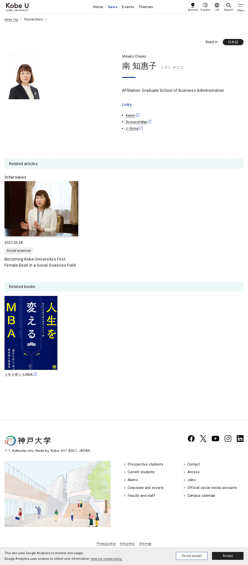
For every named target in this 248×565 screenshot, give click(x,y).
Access (193, 473)
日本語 (232, 42)
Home (99, 6)
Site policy (127, 544)
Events (129, 6)
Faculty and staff (141, 495)
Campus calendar (201, 495)
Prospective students (145, 465)
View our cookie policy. (107, 558)
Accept (228, 556)
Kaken (131, 115)
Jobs (191, 480)
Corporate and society (146, 488)
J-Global (133, 128)
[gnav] (241, 7)
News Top (12, 19)
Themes (147, 6)
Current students (141, 473)
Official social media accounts (212, 488)
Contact (193, 465)
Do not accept (192, 556)
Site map (146, 544)
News (114, 6)
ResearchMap (137, 122)
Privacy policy (105, 544)
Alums (133, 480)
